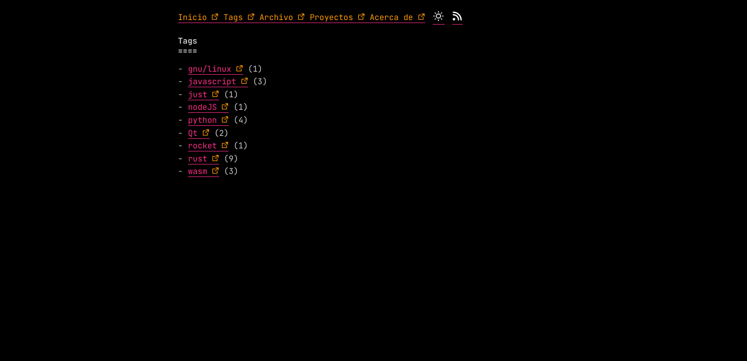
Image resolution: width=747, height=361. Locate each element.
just (197, 94)
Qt (193, 133)
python (202, 120)
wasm (197, 171)
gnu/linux (209, 69)
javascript (212, 81)
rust (197, 158)
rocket (202, 145)
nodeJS (202, 107)
